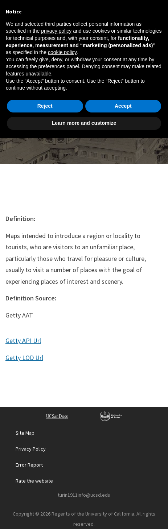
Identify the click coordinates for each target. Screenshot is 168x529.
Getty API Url (23, 340)
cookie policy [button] (62, 443)
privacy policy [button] (56, 422)
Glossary (74, 102)
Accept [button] (123, 497)
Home (44, 102)
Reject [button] (45, 497)
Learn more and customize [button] (84, 514)
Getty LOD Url (24, 357)
